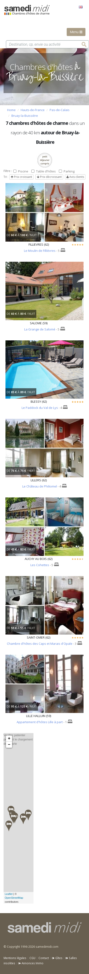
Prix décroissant (49, 177)
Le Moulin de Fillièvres (40, 250)
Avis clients (75, 177)
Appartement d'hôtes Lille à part (40, 722)
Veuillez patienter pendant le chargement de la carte (18, 818)
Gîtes (57, 958)
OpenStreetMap (14, 897)
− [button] (9, 745)
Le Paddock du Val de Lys (40, 408)
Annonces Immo (30, 963)
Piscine (20, 171)
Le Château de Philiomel (39, 486)
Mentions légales (15, 958)
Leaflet (9, 894)
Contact (43, 958)
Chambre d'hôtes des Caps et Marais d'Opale (39, 643)
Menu (76, 32)
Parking (67, 171)
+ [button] (9, 738)
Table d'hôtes (43, 171)
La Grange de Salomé (39, 329)
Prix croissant (21, 177)
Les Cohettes (39, 565)
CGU (32, 958)
